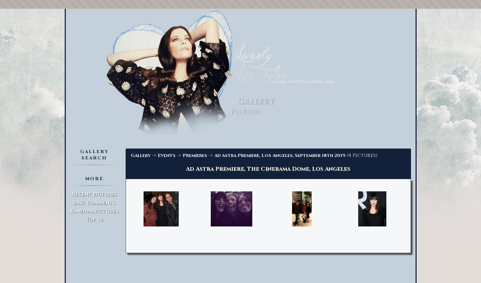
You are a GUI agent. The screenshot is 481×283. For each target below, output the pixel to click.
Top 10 (94, 219)
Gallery (141, 155)
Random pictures (94, 211)
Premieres (195, 155)
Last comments (94, 202)
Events (167, 155)
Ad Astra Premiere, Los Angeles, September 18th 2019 (280, 155)
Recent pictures (94, 194)
